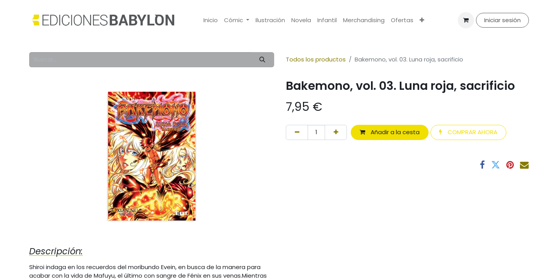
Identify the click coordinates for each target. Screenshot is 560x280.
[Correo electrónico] (524, 165)
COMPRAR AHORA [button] (468, 132)
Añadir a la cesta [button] (390, 132)
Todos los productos (316, 59)
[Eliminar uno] (297, 132)
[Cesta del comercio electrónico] (466, 20)
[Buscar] (262, 59)
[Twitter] (495, 165)
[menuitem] (210, 20)
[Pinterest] (510, 165)
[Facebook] (482, 165)
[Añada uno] (336, 132)
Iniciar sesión (502, 20)
